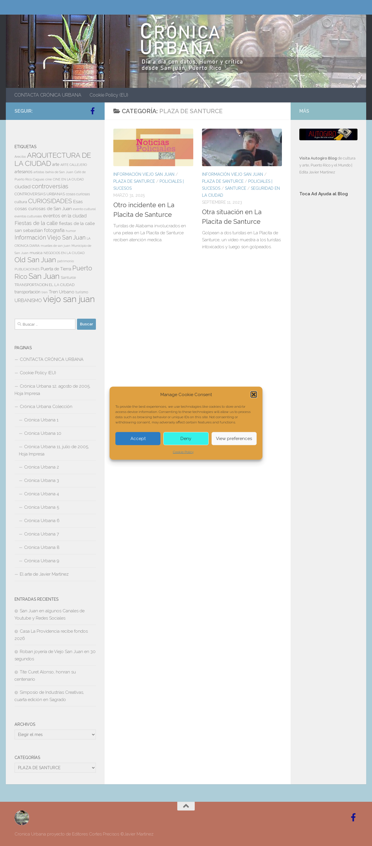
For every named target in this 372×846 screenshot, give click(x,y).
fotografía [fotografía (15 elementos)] (54, 230)
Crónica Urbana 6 (42, 520)
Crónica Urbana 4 (41, 493)
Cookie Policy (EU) (109, 95)
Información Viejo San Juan (143, 174)
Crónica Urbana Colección (46, 406)
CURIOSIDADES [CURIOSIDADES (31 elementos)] (50, 201)
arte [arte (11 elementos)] (55, 164)
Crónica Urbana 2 (41, 467)
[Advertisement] (328, 299)
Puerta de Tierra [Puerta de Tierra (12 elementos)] (56, 268)
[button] (254, 394)
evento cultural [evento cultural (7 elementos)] (84, 209)
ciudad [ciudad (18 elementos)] (23, 186)
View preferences (234, 438)
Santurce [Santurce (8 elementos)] (68, 278)
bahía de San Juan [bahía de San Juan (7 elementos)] (59, 172)
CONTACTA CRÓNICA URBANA (47, 95)
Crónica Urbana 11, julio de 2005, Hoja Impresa (54, 450)
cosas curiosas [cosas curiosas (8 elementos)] (78, 194)
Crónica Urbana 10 (42, 433)
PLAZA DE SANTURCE (134, 181)
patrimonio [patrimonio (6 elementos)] (65, 261)
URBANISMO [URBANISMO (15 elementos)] (28, 300)
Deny (185, 438)
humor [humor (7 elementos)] (71, 231)
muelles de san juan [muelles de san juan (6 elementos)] (55, 245)
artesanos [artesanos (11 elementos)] (23, 171)
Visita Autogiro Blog (318, 158)
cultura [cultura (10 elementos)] (21, 201)
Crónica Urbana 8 (42, 547)
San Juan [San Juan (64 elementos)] (44, 276)
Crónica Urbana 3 (41, 480)
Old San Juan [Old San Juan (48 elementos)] (35, 260)
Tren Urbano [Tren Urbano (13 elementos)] (61, 292)
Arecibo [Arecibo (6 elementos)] (20, 156)
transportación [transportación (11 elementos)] (27, 292)
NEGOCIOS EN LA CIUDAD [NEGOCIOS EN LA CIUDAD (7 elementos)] (64, 253)
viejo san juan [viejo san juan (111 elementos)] (69, 299)
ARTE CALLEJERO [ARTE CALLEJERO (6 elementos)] (73, 164)
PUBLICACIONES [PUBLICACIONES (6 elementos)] (27, 269)
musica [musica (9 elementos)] (36, 253)
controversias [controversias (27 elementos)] (50, 186)
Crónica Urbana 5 (41, 507)
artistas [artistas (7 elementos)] (38, 172)
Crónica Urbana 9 (41, 560)
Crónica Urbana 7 (41, 534)
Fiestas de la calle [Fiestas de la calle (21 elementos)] (36, 223)
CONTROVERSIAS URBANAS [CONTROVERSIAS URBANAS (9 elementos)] (40, 194)
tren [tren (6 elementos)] (45, 292)
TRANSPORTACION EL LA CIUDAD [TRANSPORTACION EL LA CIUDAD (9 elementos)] (44, 285)
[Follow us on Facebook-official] (92, 110)
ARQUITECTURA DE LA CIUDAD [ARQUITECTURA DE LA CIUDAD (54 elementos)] (53, 159)
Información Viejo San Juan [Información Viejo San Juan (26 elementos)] (50, 237)
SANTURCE (235, 188)
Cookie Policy (183, 452)
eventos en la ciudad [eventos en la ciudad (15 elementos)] (65, 216)
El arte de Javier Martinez (44, 574)
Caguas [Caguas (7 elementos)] (38, 179)
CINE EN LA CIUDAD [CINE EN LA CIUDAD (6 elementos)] (68, 179)
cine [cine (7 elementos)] (48, 179)
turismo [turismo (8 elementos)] (82, 292)
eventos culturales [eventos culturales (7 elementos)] (28, 216)
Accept (138, 438)
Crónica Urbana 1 (41, 420)
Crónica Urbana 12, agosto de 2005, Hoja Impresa (52, 390)
